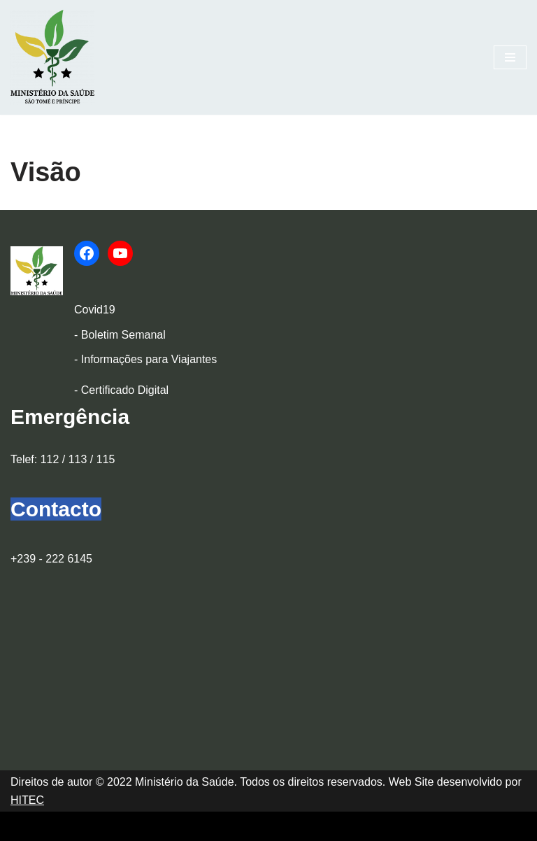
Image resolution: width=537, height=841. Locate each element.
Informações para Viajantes (149, 359)
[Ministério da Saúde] (52, 57)
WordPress (134, 826)
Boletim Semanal (123, 335)
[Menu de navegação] (510, 57)
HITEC (27, 800)
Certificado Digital (125, 390)
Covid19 (94, 310)
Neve (23, 826)
